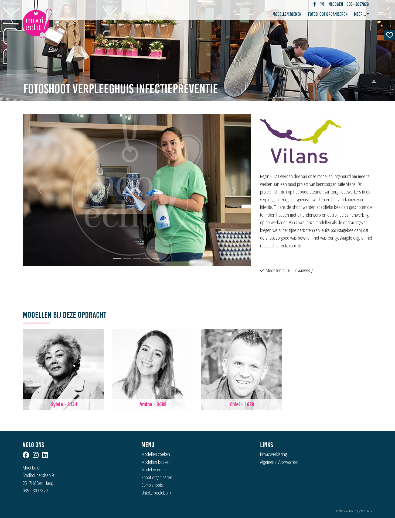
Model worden (153, 469)
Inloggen (335, 4)
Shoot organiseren (156, 477)
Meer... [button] (360, 14)
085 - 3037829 (357, 4)
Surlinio (368, 511)
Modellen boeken (156, 461)
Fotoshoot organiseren (328, 14)
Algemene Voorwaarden (279, 461)
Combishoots (152, 484)
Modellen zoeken (287, 14)
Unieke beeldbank (156, 492)
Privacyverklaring (273, 454)
